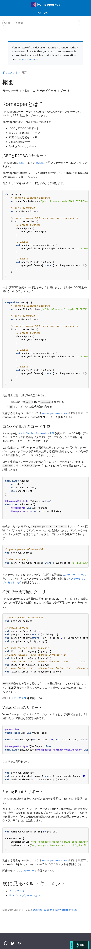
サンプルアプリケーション (24, 895)
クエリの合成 (18, 698)
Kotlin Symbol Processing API (36, 433)
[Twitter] (13, 943)
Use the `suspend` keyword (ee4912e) (55, 909)
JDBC (21, 162)
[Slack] (19, 943)
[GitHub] (5, 943)
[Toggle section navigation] (84, 23)
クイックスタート (19, 891)
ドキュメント (10, 72)
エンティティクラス (74, 574)
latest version (29, 59)
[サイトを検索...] (41, 23)
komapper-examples (54, 413)
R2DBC (40, 162)
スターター (27, 870)
